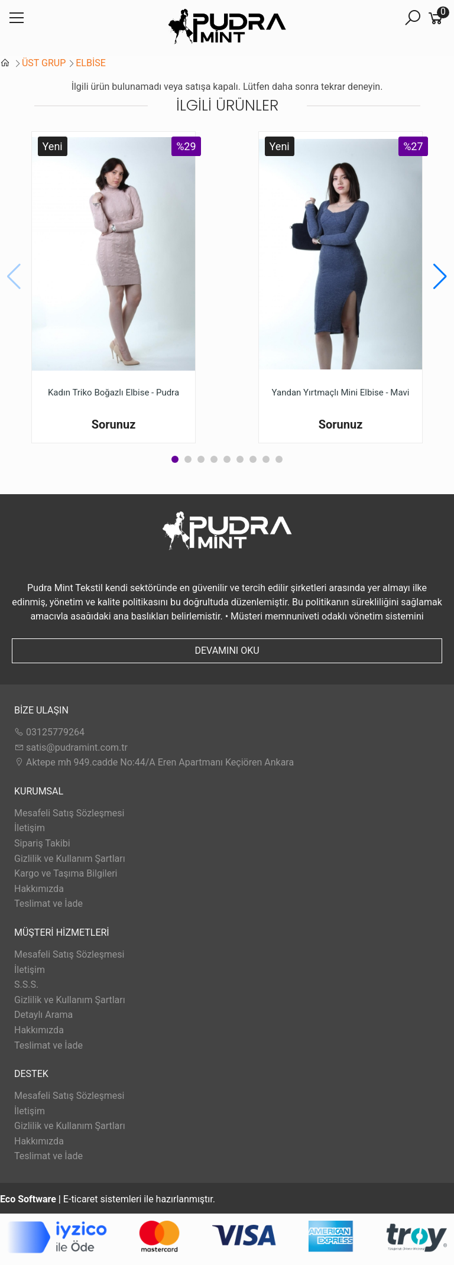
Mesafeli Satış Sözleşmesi (69, 813)
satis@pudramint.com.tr (71, 747)
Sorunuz (114, 424)
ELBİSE (91, 63)
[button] (440, 277)
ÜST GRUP (44, 63)
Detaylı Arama (43, 1014)
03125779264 (49, 732)
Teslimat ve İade (48, 903)
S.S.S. (26, 984)
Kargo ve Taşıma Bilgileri (65, 873)
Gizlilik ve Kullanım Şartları (69, 858)
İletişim (29, 827)
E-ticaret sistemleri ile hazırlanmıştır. (107, 1199)
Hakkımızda (39, 888)
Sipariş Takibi (42, 843)
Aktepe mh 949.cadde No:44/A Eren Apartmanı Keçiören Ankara (154, 762)
